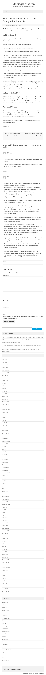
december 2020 (5, 528)
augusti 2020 (5, 538)
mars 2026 (4, 362)
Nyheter (4, 636)
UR (2, 662)
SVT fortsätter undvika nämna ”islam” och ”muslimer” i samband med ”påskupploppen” (22, 337)
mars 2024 (4, 425)
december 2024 (5, 401)
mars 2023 (4, 457)
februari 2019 (5, 586)
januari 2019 (5, 588)
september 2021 (6, 504)
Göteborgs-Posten (6, 626)
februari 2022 (5, 491)
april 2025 (4, 391)
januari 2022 (5, 493)
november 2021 (5, 499)
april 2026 (4, 359)
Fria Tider (4, 623)
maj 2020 (4, 546)
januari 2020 (5, 557)
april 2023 (4, 454)
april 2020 (4, 549)
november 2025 (5, 372)
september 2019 (6, 567)
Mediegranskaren (23, 3)
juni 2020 (4, 543)
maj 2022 (4, 483)
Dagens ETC (5, 607)
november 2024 (5, 404)
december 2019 (5, 559)
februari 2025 (5, 396)
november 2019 (5, 562)
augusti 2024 (5, 412)
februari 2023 (5, 459)
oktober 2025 (5, 375)
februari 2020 (5, 554)
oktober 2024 (5, 407)
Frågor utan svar (6, 620)
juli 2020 (4, 541)
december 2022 (5, 464)
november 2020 (5, 530)
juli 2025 (4, 383)
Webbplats (6, 307)
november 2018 (5, 594)
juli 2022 (4, 478)
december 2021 (5, 496)
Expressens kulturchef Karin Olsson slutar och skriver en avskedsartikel (33, 136)
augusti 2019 (5, 570)
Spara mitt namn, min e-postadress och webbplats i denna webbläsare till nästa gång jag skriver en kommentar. (23, 317)
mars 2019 (4, 583)
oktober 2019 (5, 565)
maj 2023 (4, 451)
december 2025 (5, 370)
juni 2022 (4, 480)
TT (2, 655)
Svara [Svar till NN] (4, 171)
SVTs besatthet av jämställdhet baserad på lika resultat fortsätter (17, 339)
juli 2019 (4, 572)
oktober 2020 (5, 533)
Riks (3, 641)
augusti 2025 (5, 380)
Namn (4, 294)
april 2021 (4, 517)
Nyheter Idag (5, 639)
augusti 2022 (5, 475)
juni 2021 (4, 512)
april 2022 (4, 486)
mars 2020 (4, 551)
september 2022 (6, 472)
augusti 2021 (5, 507)
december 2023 (5, 433)
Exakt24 (4, 612)
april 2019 (4, 580)
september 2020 (6, 536)
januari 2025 (5, 399)
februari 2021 (5, 522)
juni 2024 (4, 417)
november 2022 (5, 467)
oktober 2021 (5, 501)
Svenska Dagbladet (6, 649)
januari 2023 (5, 462)
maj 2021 (4, 515)
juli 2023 (4, 446)
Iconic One (25, 673)
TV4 (3, 657)
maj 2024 (4, 420)
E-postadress (6, 301)
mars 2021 (4, 520)
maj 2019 (4, 578)
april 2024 (4, 422)
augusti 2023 (5, 443)
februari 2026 (5, 364)
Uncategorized (5, 660)
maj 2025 (4, 388)
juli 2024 (4, 414)
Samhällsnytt (5, 644)
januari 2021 (5, 525)
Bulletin (3, 605)
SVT (3, 652)
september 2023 (6, 441)
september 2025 (6, 378)
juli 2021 (4, 509)
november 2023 (5, 436)
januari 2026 (5, 367)
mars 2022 (4, 488)
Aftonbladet (5, 602)
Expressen (4, 615)
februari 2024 (5, 428)
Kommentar (6, 275)
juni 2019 (4, 575)
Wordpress (41, 673)
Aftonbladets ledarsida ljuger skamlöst (11, 342)
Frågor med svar (6, 618)
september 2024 (6, 409)
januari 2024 (5, 430)
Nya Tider (4, 634)
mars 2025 (4, 393)
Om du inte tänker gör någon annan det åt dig (23, 6)
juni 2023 (4, 449)
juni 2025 (4, 385)
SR (8, 126)
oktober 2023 (5, 438)
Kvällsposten (5, 628)
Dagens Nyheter (5, 610)
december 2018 (5, 591)
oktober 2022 (5, 470)
